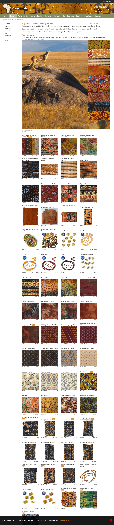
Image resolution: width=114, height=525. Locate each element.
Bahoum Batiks (59, 16)
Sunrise (7, 26)
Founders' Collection (74, 16)
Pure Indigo (8, 35)
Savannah (20, 19)
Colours (12, 16)
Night (6, 40)
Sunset (6, 38)
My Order (108, 1)
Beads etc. (48, 16)
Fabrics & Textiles (36, 16)
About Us (97, 16)
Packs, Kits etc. (23, 16)
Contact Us (98, 12)
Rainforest (7, 28)
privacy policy (65, 520)
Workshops (88, 16)
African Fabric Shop (7, 19)
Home (5, 16)
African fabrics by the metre (34, 39)
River (6, 33)
